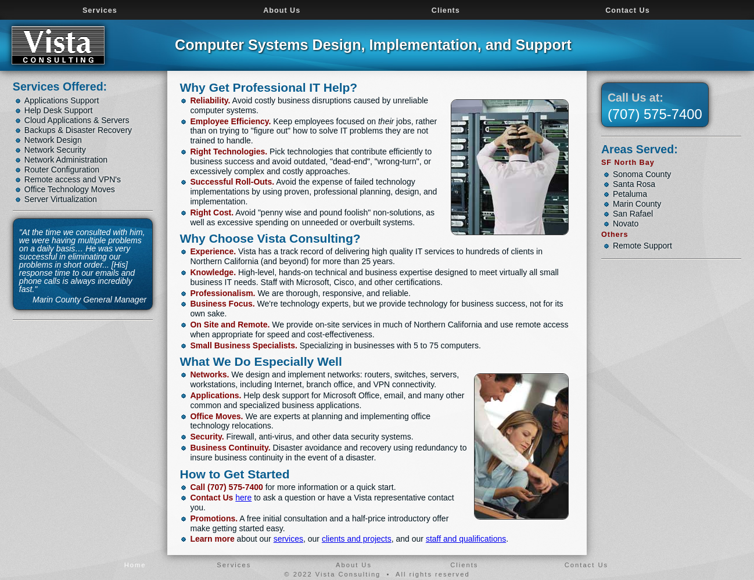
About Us (281, 10)
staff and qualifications (466, 538)
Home (135, 564)
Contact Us (627, 10)
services (288, 538)
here (243, 497)
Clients (446, 10)
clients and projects (357, 538)
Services (99, 10)
